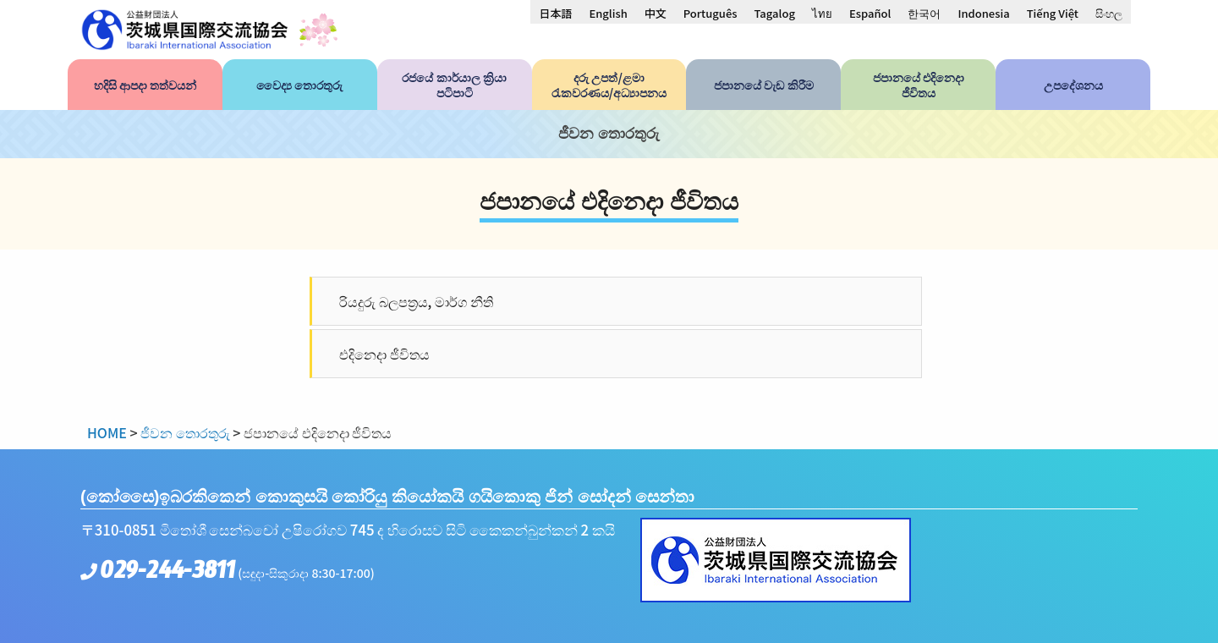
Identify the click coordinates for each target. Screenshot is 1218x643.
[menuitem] (555, 13)
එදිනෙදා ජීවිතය (384, 353)
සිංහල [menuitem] (1108, 13)
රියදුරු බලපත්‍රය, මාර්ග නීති (416, 301)
